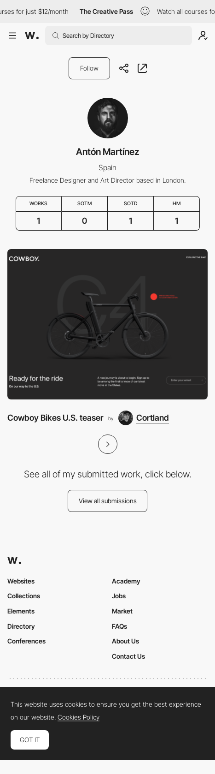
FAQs (119, 626)
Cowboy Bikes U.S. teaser (55, 418)
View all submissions (108, 501)
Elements (21, 611)
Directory (21, 626)
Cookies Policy (78, 717)
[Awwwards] (32, 35)
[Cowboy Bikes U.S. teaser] (107, 324)
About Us (125, 641)
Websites (21, 581)
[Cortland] (143, 418)
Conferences (26, 641)
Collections (23, 596)
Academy (126, 581)
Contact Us (128, 656)
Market (122, 611)
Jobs (119, 596)
